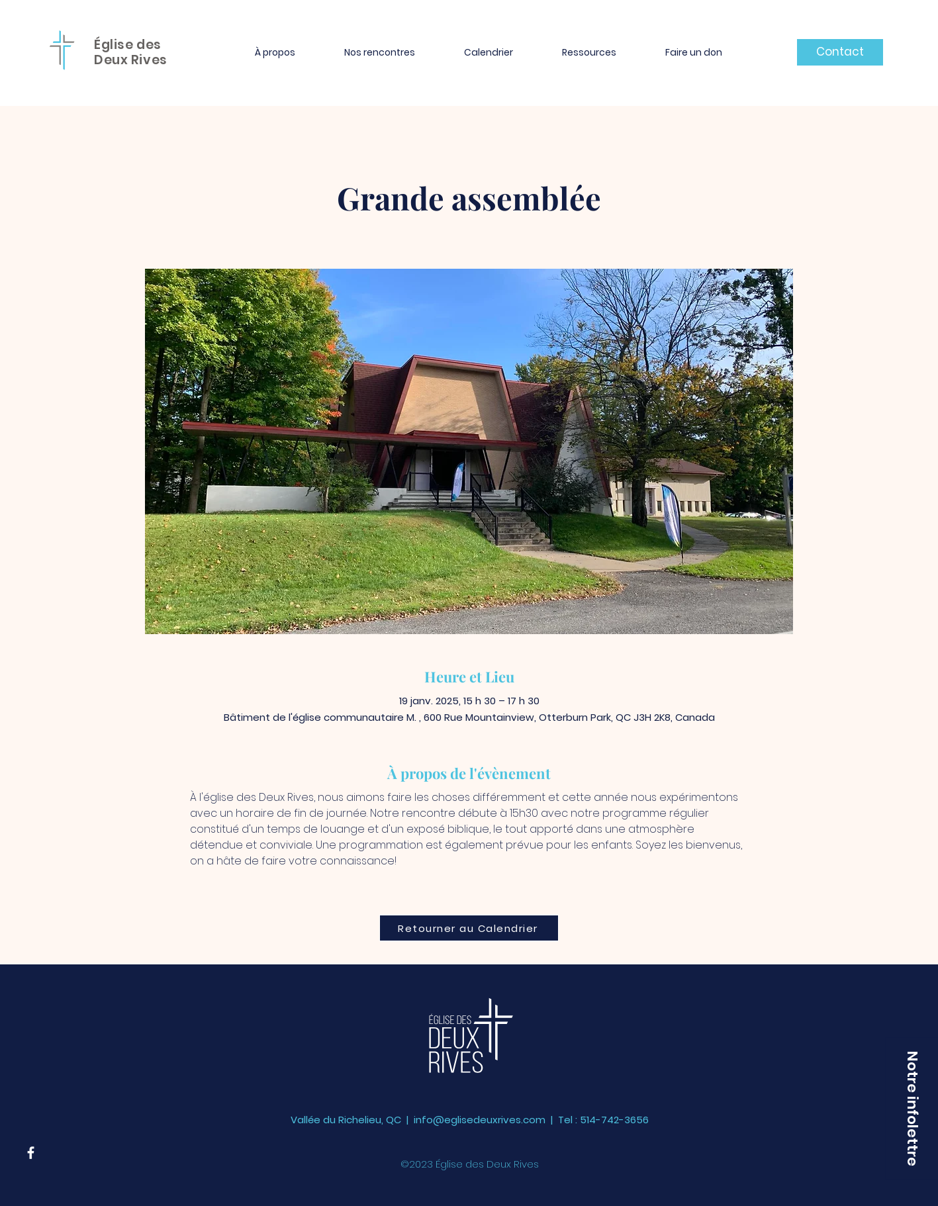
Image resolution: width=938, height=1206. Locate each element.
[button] (275, 52)
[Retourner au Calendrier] (469, 928)
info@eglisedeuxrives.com (479, 1120)
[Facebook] (31, 1152)
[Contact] (840, 52)
